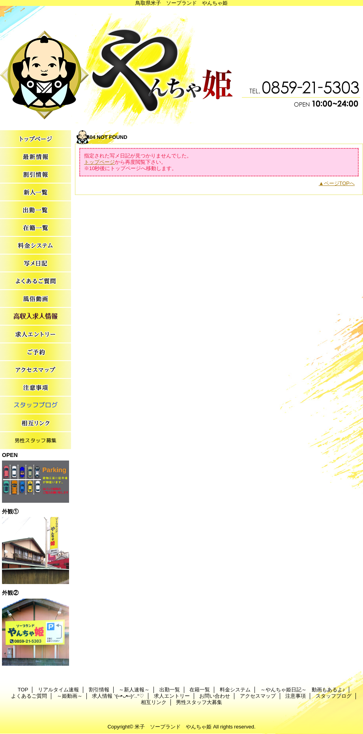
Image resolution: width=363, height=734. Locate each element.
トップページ (99, 162)
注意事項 (35, 388)
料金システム (35, 246)
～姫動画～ (35, 299)
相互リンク (35, 423)
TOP (35, 139)
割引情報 (35, 175)
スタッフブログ (35, 405)
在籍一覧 (35, 228)
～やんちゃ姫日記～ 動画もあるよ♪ (35, 263)
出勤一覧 (35, 210)
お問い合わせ (35, 352)
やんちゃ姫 (181, 66)
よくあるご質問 (35, 281)
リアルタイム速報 (35, 157)
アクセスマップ (35, 370)
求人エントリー (35, 334)
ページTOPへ (339, 183)
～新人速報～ (35, 192)
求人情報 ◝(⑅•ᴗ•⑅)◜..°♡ (35, 317)
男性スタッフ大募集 (35, 441)
